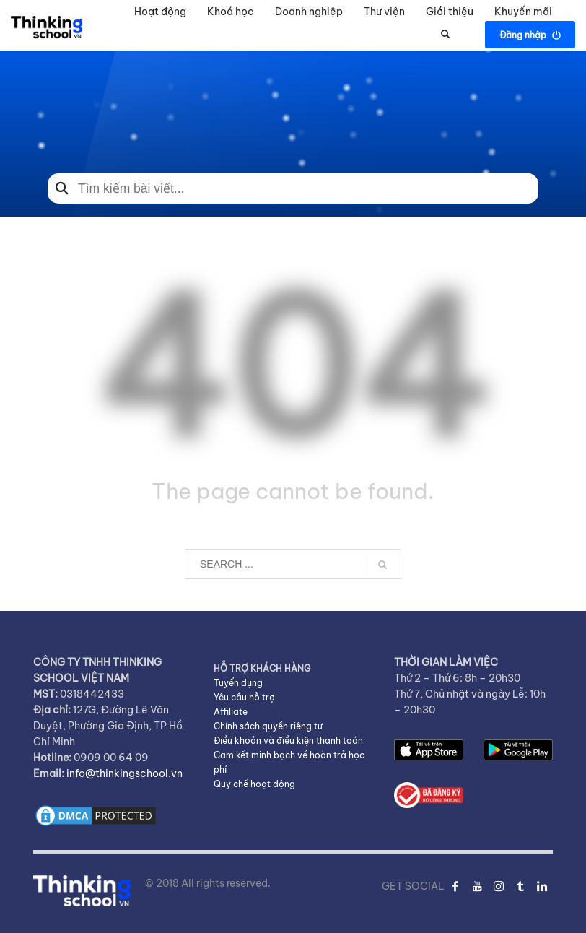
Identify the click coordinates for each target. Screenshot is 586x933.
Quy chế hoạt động (254, 783)
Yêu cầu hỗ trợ (244, 697)
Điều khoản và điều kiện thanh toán (288, 740)
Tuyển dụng (238, 682)
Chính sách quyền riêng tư (268, 726)
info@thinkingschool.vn (124, 773)
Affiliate (231, 711)
